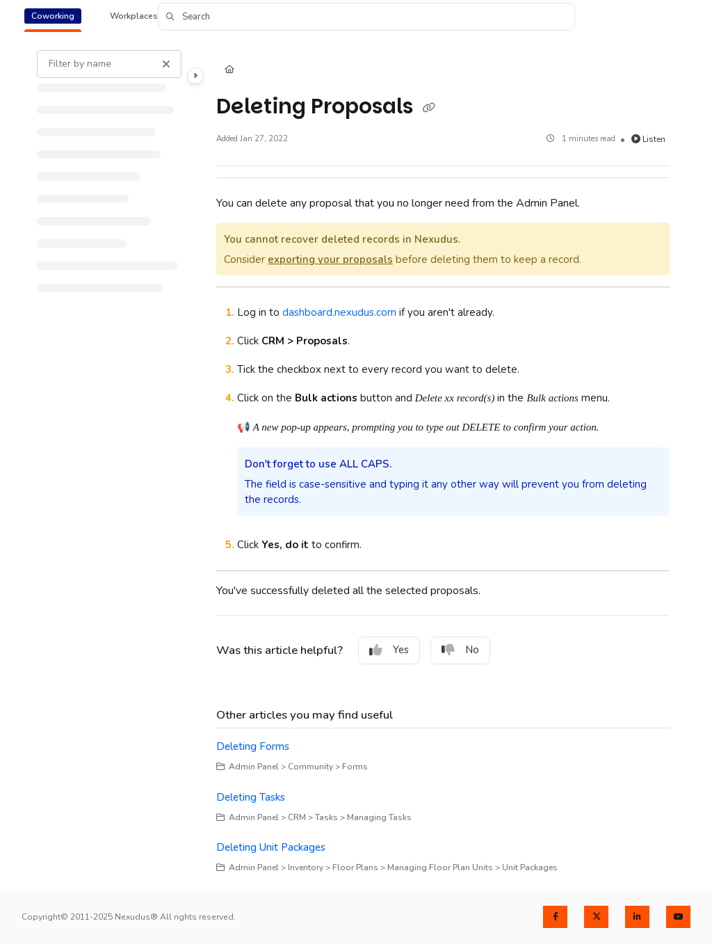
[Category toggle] (195, 75)
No (460, 650)
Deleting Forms (252, 746)
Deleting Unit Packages (270, 847)
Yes (389, 650)
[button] (366, 17)
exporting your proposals (330, 259)
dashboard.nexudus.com (339, 312)
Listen (648, 139)
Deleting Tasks (250, 797)
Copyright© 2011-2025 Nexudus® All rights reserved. (129, 916)
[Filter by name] (109, 64)
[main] (443, 462)
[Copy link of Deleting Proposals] (429, 108)
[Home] (229, 70)
